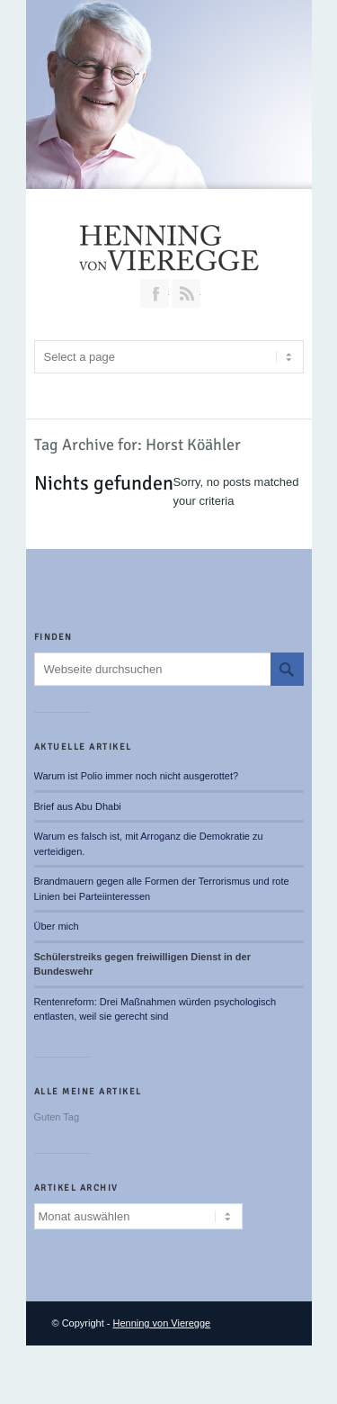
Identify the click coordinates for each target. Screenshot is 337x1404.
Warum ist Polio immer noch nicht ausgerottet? (136, 775)
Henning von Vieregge (162, 1323)
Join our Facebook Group (154, 293)
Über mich (56, 926)
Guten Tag (57, 1117)
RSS (186, 293)
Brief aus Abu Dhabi (77, 806)
